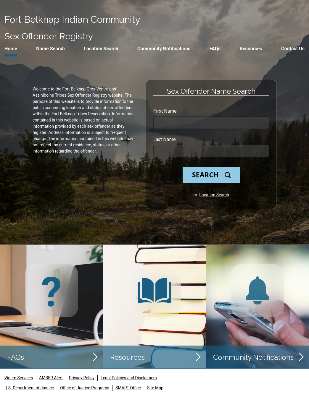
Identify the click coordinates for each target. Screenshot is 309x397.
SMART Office (128, 387)
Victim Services (18, 377)
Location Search (214, 194)
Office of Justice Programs (84, 387)
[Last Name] (211, 151)
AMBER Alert (51, 377)
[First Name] (211, 122)
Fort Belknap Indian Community (72, 19)
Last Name (164, 139)
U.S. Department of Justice (29, 387)
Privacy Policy (81, 377)
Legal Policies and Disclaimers (129, 377)
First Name (165, 111)
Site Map (155, 387)
